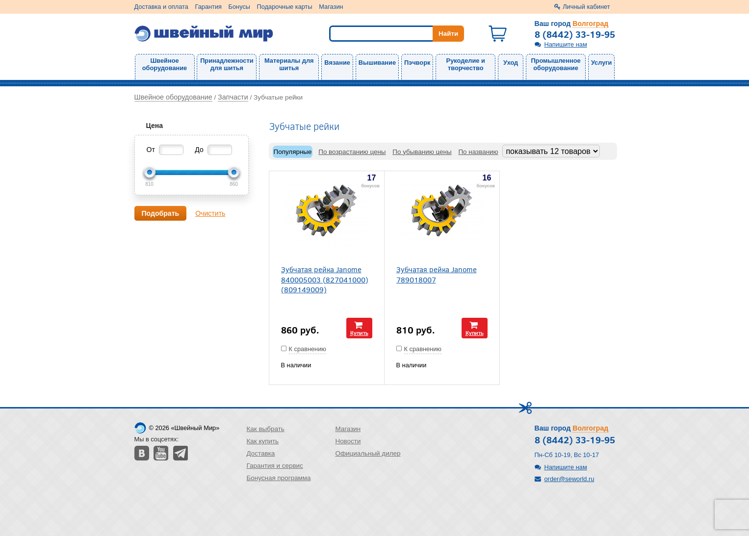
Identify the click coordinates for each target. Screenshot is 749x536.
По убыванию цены (421, 151)
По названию (478, 151)
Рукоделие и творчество (465, 64)
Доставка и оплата (161, 6)
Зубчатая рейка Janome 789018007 (436, 274)
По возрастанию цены (352, 151)
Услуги (601, 62)
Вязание (337, 62)
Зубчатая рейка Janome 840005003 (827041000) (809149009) (324, 279)
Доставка (261, 453)
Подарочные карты (284, 6)
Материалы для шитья (288, 64)
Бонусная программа (279, 478)
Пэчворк (417, 62)
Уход (510, 62)
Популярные (293, 151)
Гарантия (208, 6)
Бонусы (239, 6)
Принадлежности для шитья (226, 64)
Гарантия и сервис (275, 465)
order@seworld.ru (569, 479)
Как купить (263, 441)
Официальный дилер (367, 453)
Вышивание (377, 62)
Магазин (331, 6)
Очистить (210, 213)
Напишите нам (565, 44)
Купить (359, 332)
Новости (348, 441)
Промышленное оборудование (555, 64)
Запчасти (233, 97)
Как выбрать (265, 429)
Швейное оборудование (164, 64)
